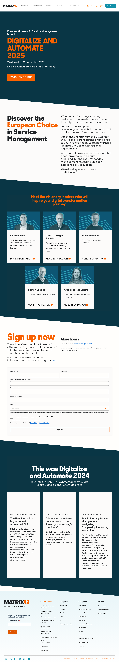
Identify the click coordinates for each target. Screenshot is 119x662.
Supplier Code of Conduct (87, 636)
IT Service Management (48, 614)
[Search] (95, 6)
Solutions (37, 6)
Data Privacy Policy (92, 656)
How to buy (82, 614)
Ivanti (61, 614)
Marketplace (83, 625)
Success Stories (84, 610)
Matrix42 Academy (85, 639)
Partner (101, 599)
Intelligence (44, 647)
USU (61, 617)
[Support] (91, 6)
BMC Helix (63, 610)
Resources (61, 6)
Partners (49, 6)
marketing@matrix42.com (85, 342)
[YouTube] (19, 656)
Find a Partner (102, 603)
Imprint (82, 656)
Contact (81, 643)
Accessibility (104, 656)
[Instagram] (24, 656)
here (54, 358)
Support (81, 628)
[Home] (19, 601)
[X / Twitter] (10, 656)
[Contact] (86, 6)
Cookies (112, 656)
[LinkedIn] (6, 656)
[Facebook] (15, 656)
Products (25, 6)
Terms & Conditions (44, 421)
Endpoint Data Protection (49, 634)
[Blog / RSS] (29, 656)
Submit (12, 629)
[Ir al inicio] (10, 6)
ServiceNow (63, 603)
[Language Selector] (100, 7)
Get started (110, 6)
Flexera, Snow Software (67, 621)
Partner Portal (102, 610)
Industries (82, 617)
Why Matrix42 (83, 603)
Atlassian (62, 606)
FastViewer (44, 643)
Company (74, 6)
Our (46, 599)
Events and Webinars (85, 621)
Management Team (85, 606)
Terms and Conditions (70, 656)
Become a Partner (103, 607)
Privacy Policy (33, 421)
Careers (81, 632)
